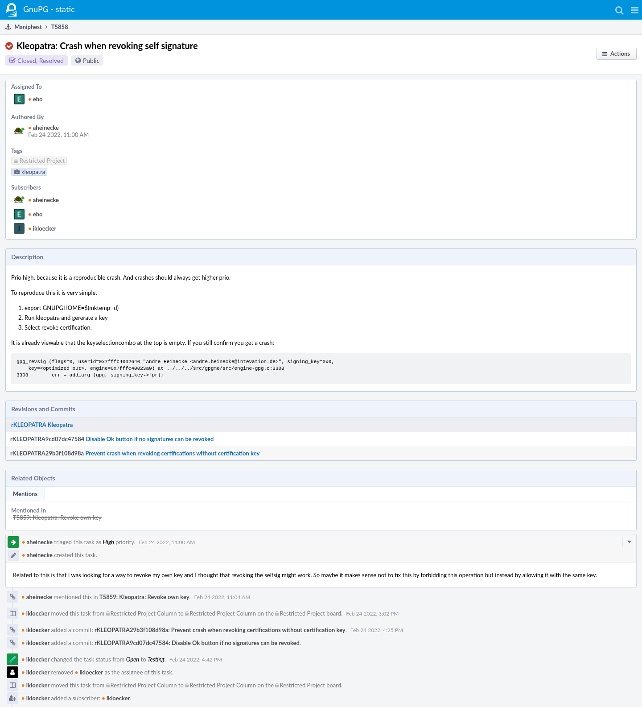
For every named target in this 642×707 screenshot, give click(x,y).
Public (91, 60)
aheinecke (43, 127)
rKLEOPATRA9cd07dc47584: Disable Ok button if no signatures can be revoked (197, 642)
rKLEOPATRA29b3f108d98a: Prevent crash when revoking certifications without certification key (220, 629)
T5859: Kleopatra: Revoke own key (57, 517)
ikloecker (42, 228)
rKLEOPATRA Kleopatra (42, 424)
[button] (634, 10)
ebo (35, 99)
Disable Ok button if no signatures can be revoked (150, 438)
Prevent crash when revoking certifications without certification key (172, 453)
